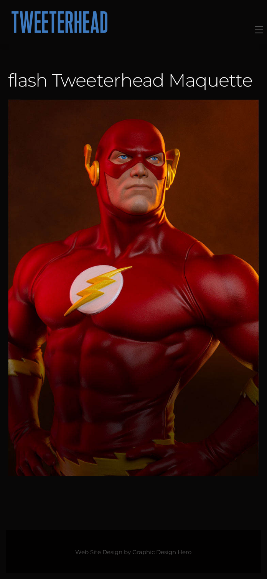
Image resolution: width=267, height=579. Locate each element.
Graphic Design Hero (161, 552)
